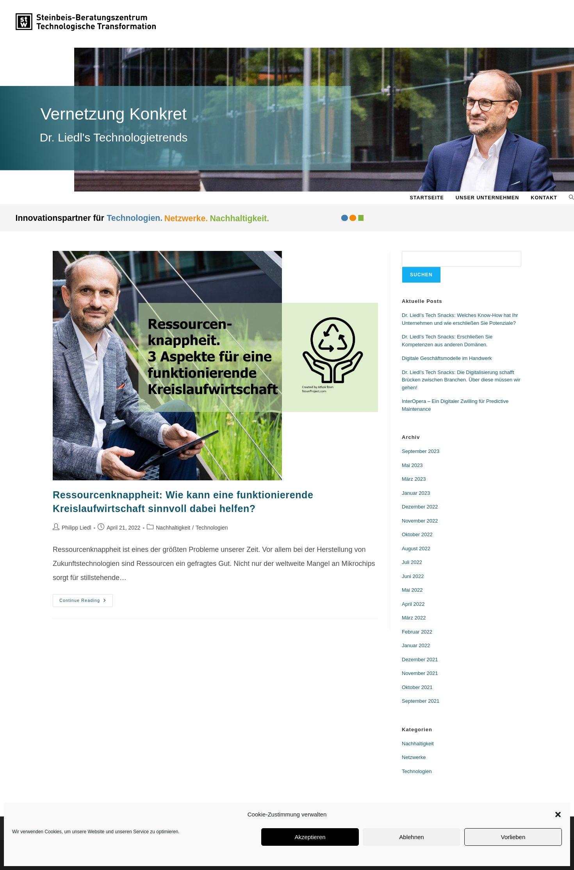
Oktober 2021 (417, 687)
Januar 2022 (416, 645)
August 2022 (416, 548)
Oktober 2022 (417, 534)
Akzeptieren (309, 837)
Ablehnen (411, 837)
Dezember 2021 (420, 659)
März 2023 (414, 479)
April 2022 (413, 604)
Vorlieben (513, 837)
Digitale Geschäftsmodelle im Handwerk (447, 358)
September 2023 (420, 451)
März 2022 (414, 618)
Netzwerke (414, 757)
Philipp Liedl (76, 528)
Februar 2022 (417, 632)
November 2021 (420, 673)
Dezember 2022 (420, 507)
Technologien (212, 528)
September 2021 (420, 701)
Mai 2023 (412, 465)
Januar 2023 (416, 493)
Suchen (421, 274)
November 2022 (420, 521)
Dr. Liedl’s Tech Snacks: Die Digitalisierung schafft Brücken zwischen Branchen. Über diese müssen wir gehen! (461, 379)
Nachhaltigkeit (173, 528)
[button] (558, 814)
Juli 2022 (412, 562)
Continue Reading (86, 598)
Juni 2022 (413, 576)
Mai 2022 (412, 590)
